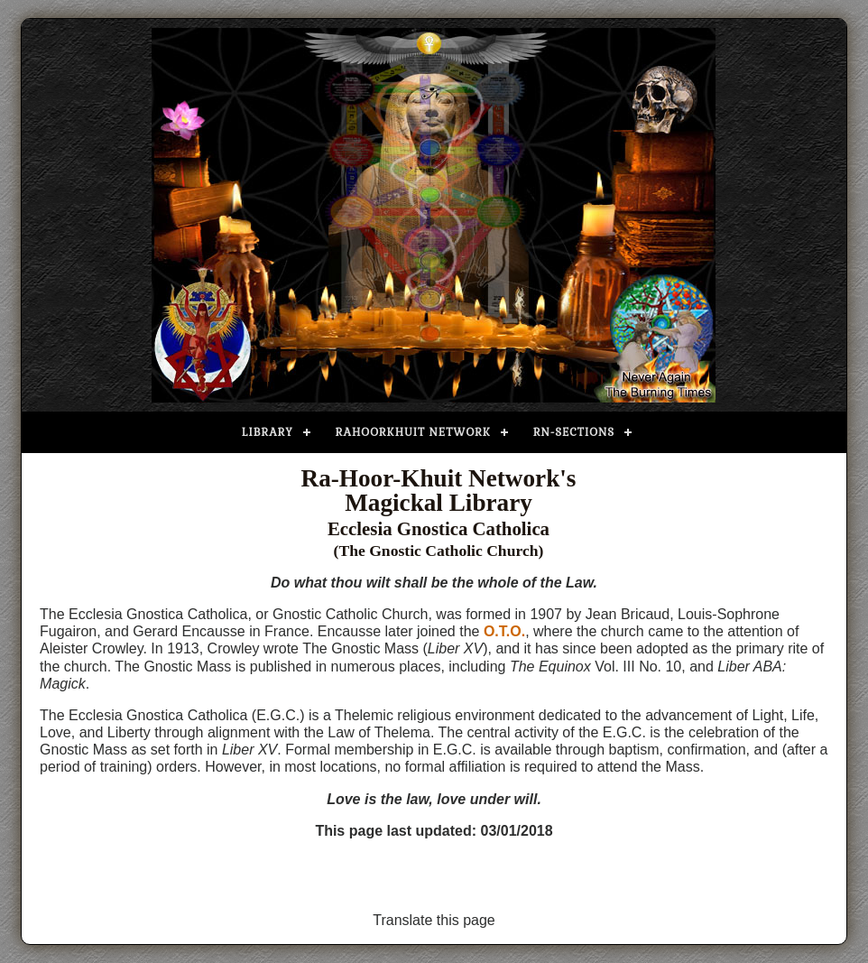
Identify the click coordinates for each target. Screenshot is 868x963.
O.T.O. (504, 631)
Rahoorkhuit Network (413, 432)
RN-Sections (573, 432)
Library (267, 432)
